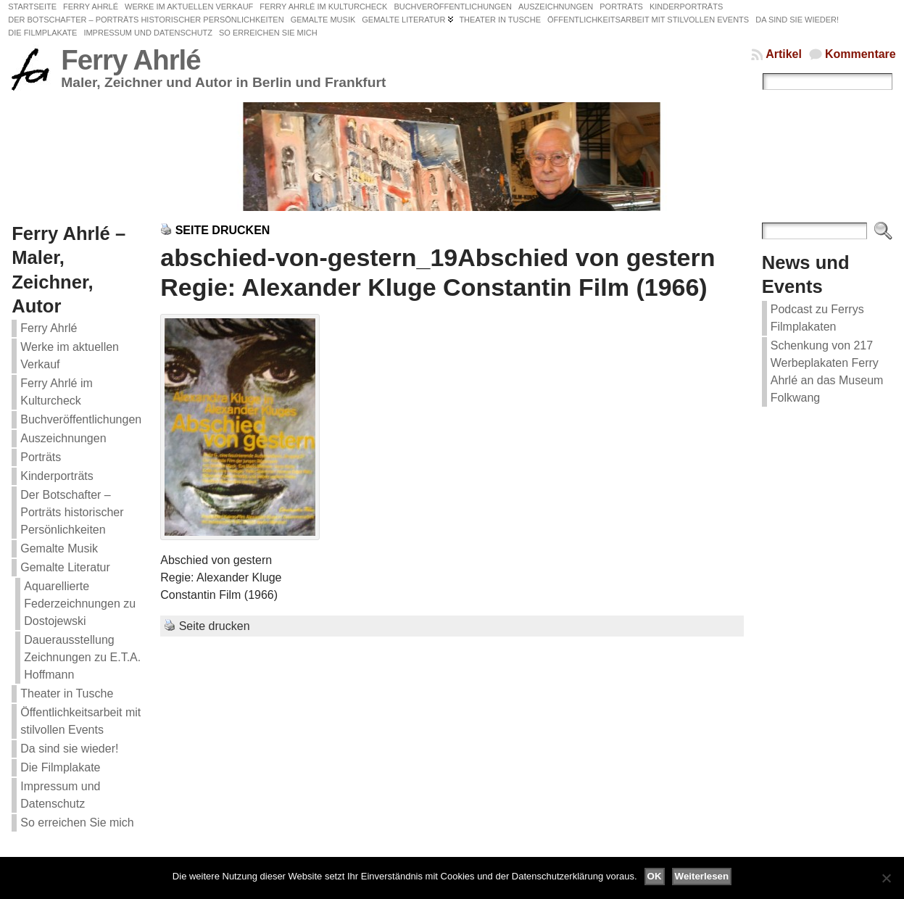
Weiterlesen (702, 876)
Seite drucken (222, 230)
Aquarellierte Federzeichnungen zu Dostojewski (80, 603)
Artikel (784, 54)
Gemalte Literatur (65, 567)
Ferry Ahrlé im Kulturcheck (56, 392)
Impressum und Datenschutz (60, 795)
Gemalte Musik (59, 548)
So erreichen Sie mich (77, 822)
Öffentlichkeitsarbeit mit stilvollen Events (80, 721)
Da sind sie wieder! (69, 748)
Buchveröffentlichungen (80, 419)
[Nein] (886, 878)
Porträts (40, 457)
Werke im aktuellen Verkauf (69, 355)
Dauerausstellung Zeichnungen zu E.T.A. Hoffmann (82, 657)
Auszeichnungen (63, 438)
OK (654, 876)
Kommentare (860, 54)
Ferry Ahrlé (130, 59)
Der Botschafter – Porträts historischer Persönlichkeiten (71, 512)
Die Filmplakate (60, 767)
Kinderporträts (57, 476)
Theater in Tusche (66, 693)
